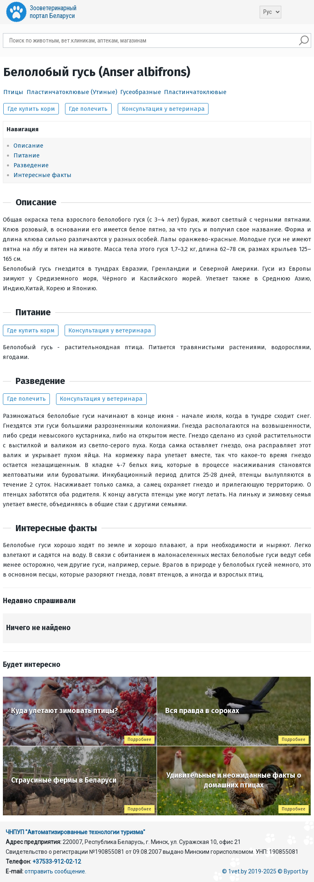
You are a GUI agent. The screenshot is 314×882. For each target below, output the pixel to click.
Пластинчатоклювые (195, 92)
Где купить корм (31, 108)
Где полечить (88, 108)
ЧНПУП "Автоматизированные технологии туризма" (75, 832)
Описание (28, 145)
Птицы (13, 92)
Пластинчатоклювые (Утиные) (72, 92)
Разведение (31, 165)
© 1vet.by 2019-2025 (249, 871)
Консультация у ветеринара (163, 108)
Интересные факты (42, 175)
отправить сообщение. (55, 871)
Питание (26, 155)
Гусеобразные (140, 92)
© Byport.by (293, 871)
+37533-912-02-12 (56, 861)
